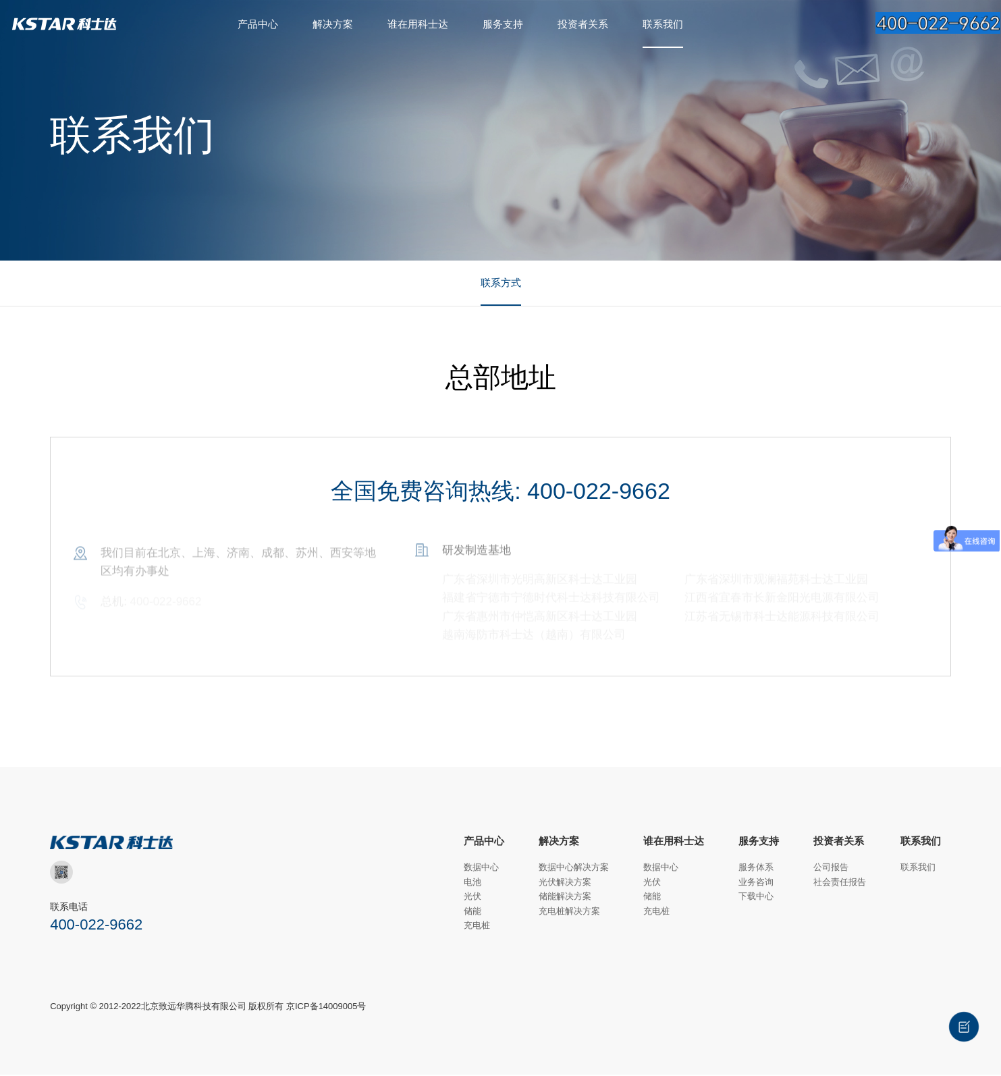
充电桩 (477, 926)
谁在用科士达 (417, 24)
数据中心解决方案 (574, 868)
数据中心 (481, 868)
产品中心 (258, 24)
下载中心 (756, 897)
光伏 (472, 897)
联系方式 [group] (501, 283)
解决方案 (333, 24)
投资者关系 (583, 24)
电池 (472, 882)
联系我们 (663, 24)
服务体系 (756, 868)
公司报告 (830, 868)
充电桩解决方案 (569, 911)
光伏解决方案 (565, 882)
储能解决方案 (565, 897)
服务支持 (503, 24)
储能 (472, 911)
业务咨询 (756, 882)
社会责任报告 (839, 882)
